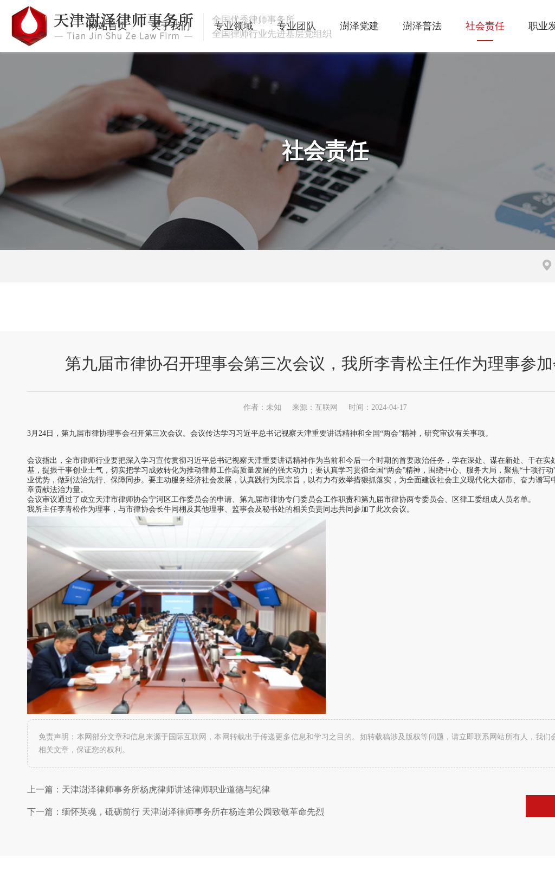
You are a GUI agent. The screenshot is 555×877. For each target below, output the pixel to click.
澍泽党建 (324, 26)
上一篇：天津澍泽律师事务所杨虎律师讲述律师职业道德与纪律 (148, 761)
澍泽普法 (386, 26)
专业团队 (261, 26)
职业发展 (512, 26)
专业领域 (198, 26)
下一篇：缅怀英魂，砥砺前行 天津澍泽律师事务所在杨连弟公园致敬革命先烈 (175, 784)
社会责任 (449, 26)
